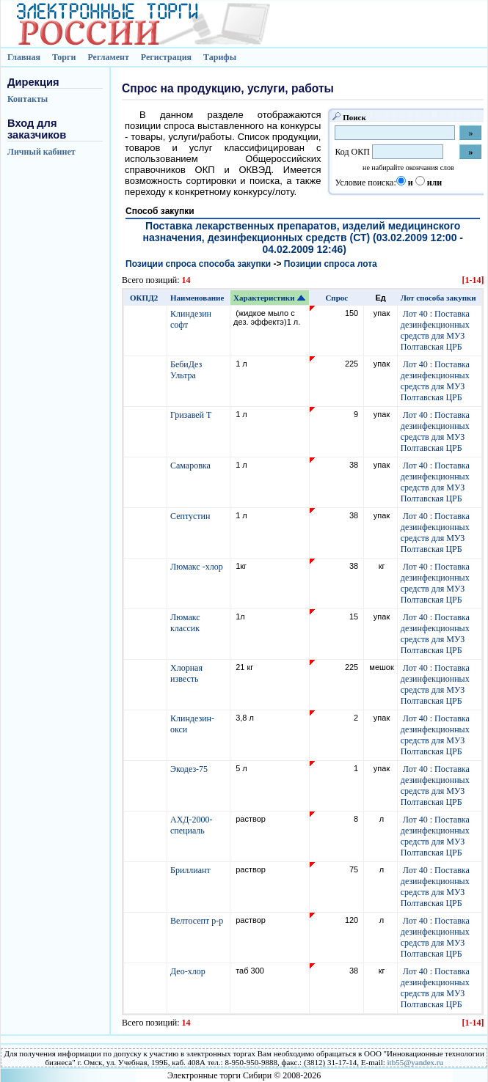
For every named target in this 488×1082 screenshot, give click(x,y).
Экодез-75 (190, 769)
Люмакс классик (186, 622)
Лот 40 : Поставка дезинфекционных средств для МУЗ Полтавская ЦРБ (435, 330)
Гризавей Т (192, 415)
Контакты (27, 99)
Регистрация (166, 57)
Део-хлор (189, 971)
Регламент (107, 57)
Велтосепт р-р (197, 921)
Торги (64, 57)
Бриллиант (191, 870)
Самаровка (191, 465)
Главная (23, 57)
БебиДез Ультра (186, 369)
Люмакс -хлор (197, 567)
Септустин (191, 516)
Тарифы (219, 57)
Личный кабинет (41, 152)
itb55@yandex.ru (415, 1062)
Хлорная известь (186, 673)
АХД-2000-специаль (191, 825)
